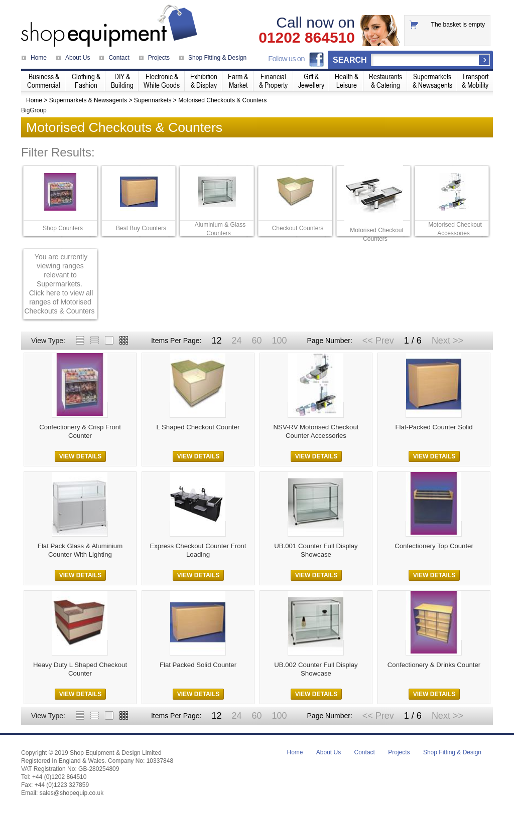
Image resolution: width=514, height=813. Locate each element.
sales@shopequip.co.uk (72, 792)
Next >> (447, 341)
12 (216, 341)
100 (279, 341)
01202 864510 (307, 37)
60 (256, 341)
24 (236, 341)
